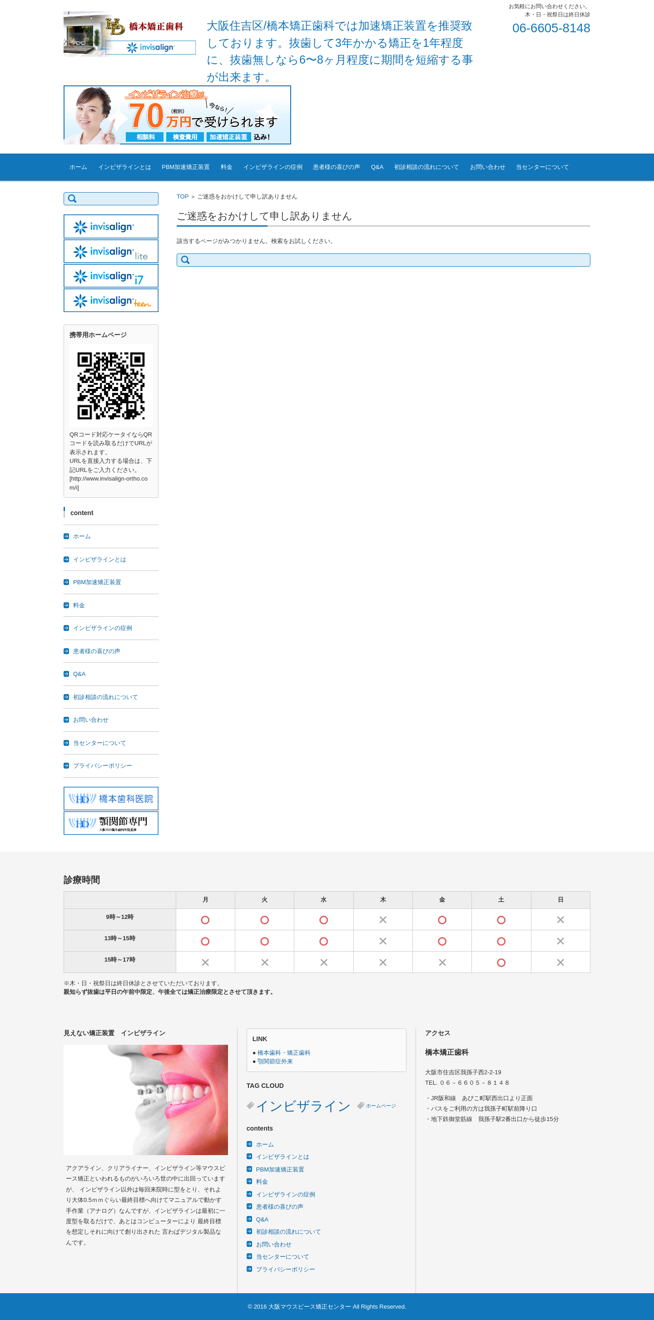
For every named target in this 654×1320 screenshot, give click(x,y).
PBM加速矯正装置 (186, 167)
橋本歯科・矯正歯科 (284, 1052)
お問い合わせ (487, 167)
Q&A (377, 167)
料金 (227, 167)
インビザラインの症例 (272, 167)
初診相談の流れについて (426, 167)
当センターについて (542, 167)
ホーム (78, 167)
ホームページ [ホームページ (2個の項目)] (381, 1105)
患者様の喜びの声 (336, 167)
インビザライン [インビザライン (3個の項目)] (303, 1105)
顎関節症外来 (275, 1061)
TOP (183, 196)
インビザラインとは (124, 167)
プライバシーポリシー (102, 765)
